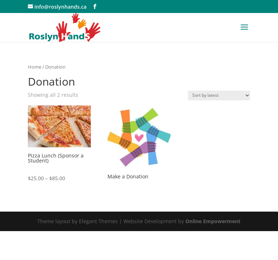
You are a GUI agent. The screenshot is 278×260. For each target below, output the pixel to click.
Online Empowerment (212, 221)
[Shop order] (219, 95)
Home (34, 67)
